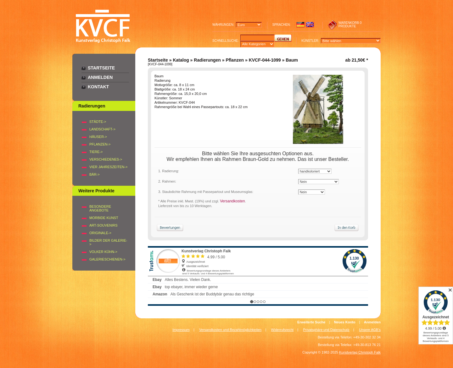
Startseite (101, 67)
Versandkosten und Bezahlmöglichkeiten (230, 330)
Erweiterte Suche (311, 322)
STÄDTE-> (97, 122)
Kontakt (98, 86)
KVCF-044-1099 (265, 60)
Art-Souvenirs (103, 225)
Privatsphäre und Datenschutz (326, 330)
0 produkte (350, 24)
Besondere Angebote (100, 208)
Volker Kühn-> (103, 252)
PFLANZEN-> (100, 144)
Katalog (181, 60)
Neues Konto (344, 322)
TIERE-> (96, 152)
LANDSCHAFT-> (102, 129)
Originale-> (100, 233)
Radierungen (207, 60)
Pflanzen (235, 60)
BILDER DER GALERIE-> (108, 242)
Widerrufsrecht (282, 330)
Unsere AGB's (370, 330)
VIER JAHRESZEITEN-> (108, 167)
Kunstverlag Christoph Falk (360, 352)
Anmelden (100, 77)
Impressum (180, 330)
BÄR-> (94, 174)
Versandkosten (232, 201)
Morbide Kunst (103, 218)
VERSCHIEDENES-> (105, 159)
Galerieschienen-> (107, 259)
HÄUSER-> (98, 137)
